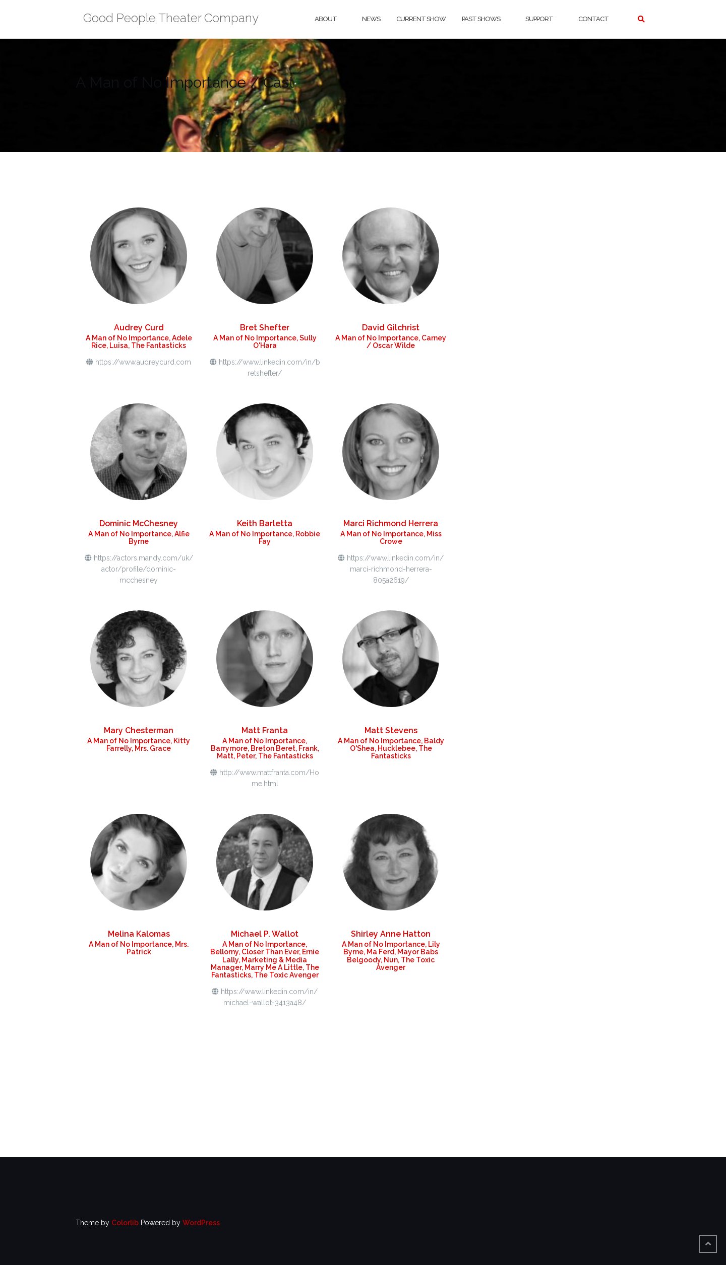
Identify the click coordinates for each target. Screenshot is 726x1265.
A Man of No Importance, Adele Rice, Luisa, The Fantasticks (139, 341)
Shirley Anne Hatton (391, 934)
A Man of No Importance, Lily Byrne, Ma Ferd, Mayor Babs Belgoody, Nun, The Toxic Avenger (391, 955)
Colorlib (125, 1223)
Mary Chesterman (138, 730)
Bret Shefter (264, 327)
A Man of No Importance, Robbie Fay (264, 537)
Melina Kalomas (139, 934)
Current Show (421, 19)
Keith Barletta (264, 523)
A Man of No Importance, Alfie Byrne (139, 537)
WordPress (201, 1223)
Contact (593, 19)
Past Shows (481, 19)
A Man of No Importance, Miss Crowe (391, 537)
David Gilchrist (390, 327)
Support (539, 19)
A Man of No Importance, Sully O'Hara (265, 341)
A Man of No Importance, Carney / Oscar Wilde (390, 341)
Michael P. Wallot (264, 934)
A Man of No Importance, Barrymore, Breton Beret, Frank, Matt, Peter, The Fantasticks (265, 748)
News (371, 19)
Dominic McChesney (138, 523)
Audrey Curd (139, 327)
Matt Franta (264, 730)
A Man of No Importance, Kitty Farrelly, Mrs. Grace (138, 744)
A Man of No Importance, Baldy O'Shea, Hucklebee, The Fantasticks (391, 748)
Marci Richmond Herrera (390, 523)
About (326, 19)
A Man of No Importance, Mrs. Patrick (139, 948)
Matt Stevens (391, 730)
